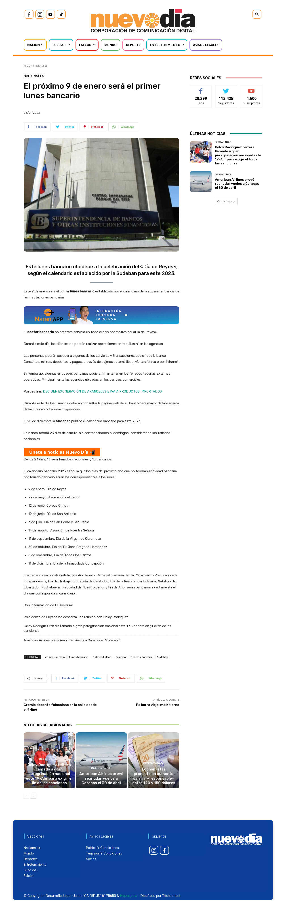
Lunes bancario (78, 657)
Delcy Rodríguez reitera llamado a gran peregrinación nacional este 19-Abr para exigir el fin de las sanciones (97, 628)
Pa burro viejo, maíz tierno (157, 705)
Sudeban (162, 657)
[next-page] (33, 801)
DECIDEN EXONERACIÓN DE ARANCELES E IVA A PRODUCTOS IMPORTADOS (102, 391)
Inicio (27, 65)
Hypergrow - (129, 901)
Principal (121, 657)
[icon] (29, 14)
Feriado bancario (54, 657)
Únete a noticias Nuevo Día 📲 (62, 452)
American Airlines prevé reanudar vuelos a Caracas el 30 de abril (72, 640)
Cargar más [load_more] (226, 201)
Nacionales (40, 65)
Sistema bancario (142, 657)
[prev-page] (26, 801)
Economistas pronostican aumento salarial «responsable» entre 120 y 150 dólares (154, 782)
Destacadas (48, 766)
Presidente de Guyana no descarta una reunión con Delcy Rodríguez (76, 617)
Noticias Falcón (102, 657)
